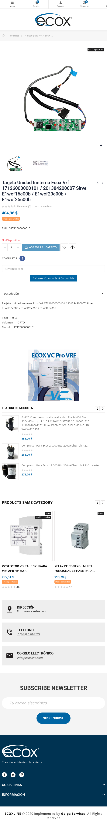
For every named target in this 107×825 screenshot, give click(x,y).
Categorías (12, 2)
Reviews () (24, 206)
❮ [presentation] (97, 408)
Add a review (43, 206)
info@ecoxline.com (30, 658)
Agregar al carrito (41, 247)
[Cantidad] (11, 247)
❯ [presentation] (103, 408)
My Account (61, 2)
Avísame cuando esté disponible (53, 278)
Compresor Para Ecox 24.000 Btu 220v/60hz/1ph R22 (55, 445)
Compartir (22, 258)
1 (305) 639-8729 (28, 634)
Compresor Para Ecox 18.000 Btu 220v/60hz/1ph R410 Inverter (61, 465)
